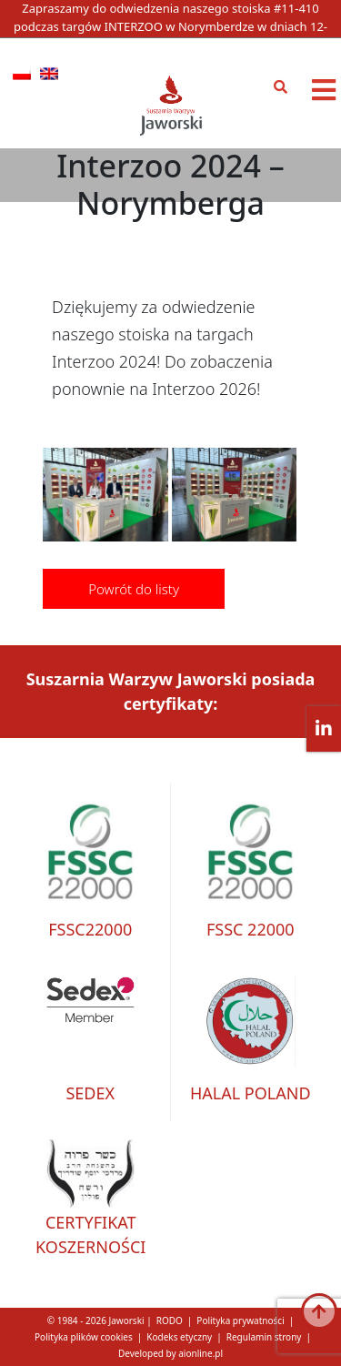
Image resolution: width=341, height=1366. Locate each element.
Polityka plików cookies (84, 1337)
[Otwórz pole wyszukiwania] (285, 87)
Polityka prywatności (240, 1320)
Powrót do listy (133, 589)
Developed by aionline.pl (170, 1353)
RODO (169, 1320)
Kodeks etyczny (179, 1337)
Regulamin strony (264, 1337)
